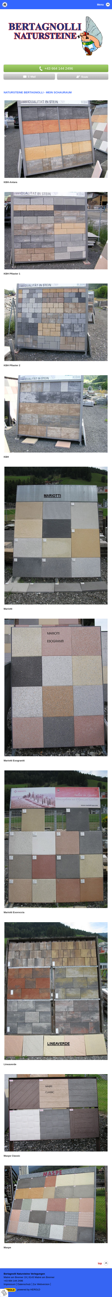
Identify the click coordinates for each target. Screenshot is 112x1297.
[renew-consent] (4, 1293)
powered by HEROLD (28, 1289)
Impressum (9, 1284)
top (100, 1263)
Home (5, 5)
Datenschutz (24, 1284)
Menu (100, 4)
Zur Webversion (41, 1284)
